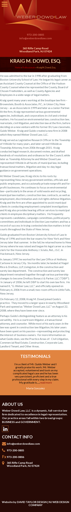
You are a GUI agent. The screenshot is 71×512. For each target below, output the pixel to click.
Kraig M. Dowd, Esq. (35, 61)
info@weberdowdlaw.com (35, 38)
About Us (12, 404)
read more (46, 382)
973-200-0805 (35, 34)
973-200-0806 (15, 456)
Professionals (28, 67)
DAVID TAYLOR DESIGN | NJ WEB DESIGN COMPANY (43, 503)
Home (18, 67)
